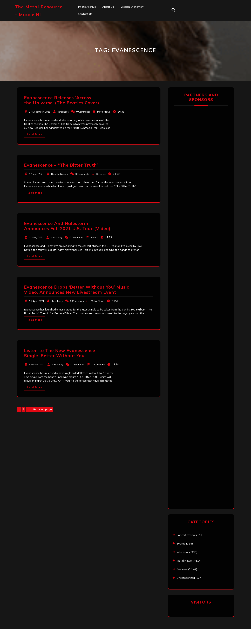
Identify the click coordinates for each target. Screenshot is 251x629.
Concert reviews (187, 535)
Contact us (85, 14)
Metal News (103, 111)
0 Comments (83, 111)
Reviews (101, 174)
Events (94, 237)
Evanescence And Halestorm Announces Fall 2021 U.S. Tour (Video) (67, 226)
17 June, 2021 (36, 174)
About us (108, 6)
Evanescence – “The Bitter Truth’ (61, 165)
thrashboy (63, 111)
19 (34, 409)
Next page (45, 409)
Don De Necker (59, 174)
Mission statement (132, 6)
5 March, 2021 (37, 364)
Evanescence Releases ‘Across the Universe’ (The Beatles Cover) (61, 100)
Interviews (183, 552)
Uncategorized (186, 577)
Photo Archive (87, 6)
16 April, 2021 (36, 301)
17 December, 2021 (39, 111)
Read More (34, 134)
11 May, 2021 (36, 237)
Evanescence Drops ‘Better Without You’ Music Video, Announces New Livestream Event (76, 289)
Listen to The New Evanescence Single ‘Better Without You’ (59, 353)
